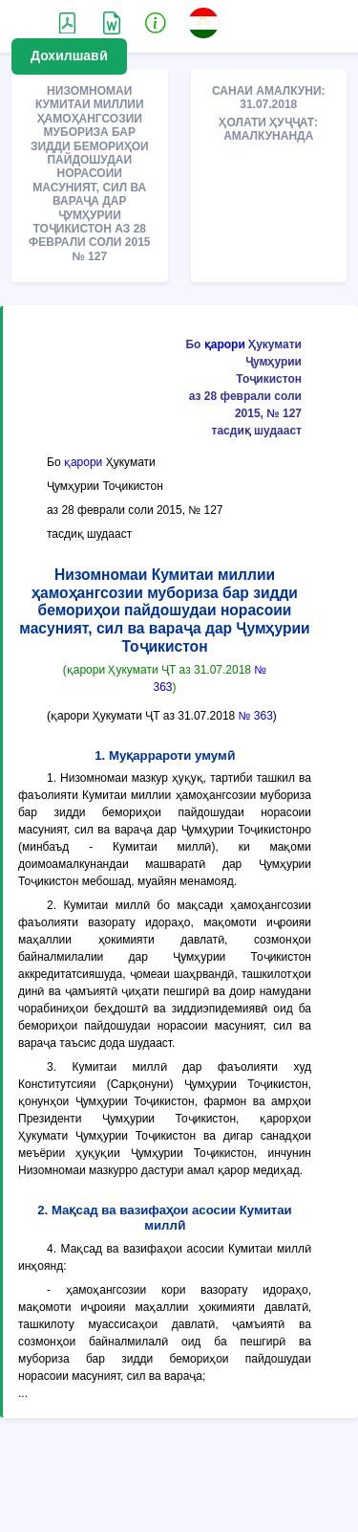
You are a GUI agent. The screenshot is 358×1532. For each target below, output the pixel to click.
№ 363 (256, 715)
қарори (224, 344)
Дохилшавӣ (69, 55)
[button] (155, 22)
